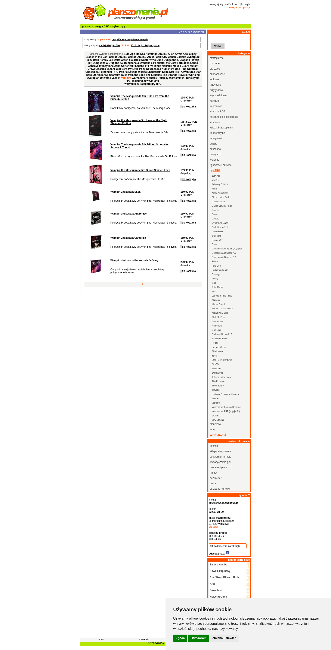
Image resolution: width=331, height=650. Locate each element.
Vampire (216, 403)
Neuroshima (153, 68)
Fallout (159, 62)
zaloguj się (216, 4)
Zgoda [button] (180, 638)
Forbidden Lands (187, 62)
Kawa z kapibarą (220, 570)
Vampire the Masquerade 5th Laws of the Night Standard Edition (138, 122)
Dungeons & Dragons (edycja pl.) (227, 248)
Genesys (93, 65)
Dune (160, 59)
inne (111, 65)
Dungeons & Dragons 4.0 (108, 62)
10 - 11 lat (136, 45)
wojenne (214, 159)
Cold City (161, 56)
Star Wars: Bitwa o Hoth (224, 577)
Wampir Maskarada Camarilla (128, 237)
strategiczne (217, 58)
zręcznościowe (218, 95)
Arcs (213, 583)
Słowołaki (216, 590)
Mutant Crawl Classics (222, 308)
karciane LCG (217, 111)
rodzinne (215, 63)
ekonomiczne (217, 74)
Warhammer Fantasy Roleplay (150, 77)
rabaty (213, 472)
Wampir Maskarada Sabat (125, 191)
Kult (131, 65)
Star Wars (216, 364)
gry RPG (104, 26)
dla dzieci (134, 59)
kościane (215, 122)
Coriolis (181, 56)
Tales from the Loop (133, 74)
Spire (165, 71)
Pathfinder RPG (108, 71)
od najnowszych (139, 39)
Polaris (123, 71)
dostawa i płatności (220, 467)
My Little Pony (136, 68)
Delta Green (121, 59)
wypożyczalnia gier (220, 462)
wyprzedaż (218, 434)
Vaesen (116, 77)
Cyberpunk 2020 (220, 223)
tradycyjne (216, 84)
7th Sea (140, 53)
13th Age (129, 53)
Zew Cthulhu (151, 80)
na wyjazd (215, 154)
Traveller (183, 74)
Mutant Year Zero (116, 68)
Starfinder (98, 74)
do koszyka (189, 106)
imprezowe (216, 106)
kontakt (214, 445)
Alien (171, 53)
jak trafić (213, 526)
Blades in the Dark (97, 56)
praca (213, 483)
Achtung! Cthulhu (156, 53)
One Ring (180, 68)
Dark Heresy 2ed (103, 59)
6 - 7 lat (116, 45)
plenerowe (216, 424)
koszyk (245, 4)
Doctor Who (148, 59)
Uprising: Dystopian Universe (225, 394)
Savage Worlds (137, 71)
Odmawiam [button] (199, 638)
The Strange (170, 74)
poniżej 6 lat (105, 45)
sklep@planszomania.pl (223, 502)
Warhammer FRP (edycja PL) (226, 411)
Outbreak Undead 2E (222, 334)
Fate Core (170, 62)
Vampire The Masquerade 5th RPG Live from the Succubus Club (139, 98)
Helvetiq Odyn (218, 596)
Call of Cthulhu (118, 56)
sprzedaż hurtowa (220, 488)
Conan (172, 56)
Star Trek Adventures (182, 71)
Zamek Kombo (219, 564)
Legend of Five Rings (148, 65)
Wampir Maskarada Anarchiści (128, 213)
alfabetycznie (124, 39)
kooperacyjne (217, 132)
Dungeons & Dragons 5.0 (139, 62)
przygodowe (217, 90)
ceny (114, 39)
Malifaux (167, 65)
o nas (101, 639)
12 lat (145, 45)
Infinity (103, 65)
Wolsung (137, 80)
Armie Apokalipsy (186, 53)
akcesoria (215, 149)
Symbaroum (112, 74)
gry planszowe (90, 26)
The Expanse (154, 74)
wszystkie (154, 45)
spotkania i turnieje (220, 456)
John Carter (121, 65)
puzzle (213, 143)
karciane (214, 100)
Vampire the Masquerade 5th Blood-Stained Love (140, 170)
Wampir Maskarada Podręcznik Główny (134, 260)
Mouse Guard (181, 65)
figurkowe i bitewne (221, 165)
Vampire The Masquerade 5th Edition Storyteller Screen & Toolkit (139, 146)
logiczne (214, 79)
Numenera (168, 68)
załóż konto (232, 4)
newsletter (216, 478)
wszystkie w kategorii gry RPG (142, 83)
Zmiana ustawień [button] (224, 638)
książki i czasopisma (221, 127)
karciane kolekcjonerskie (224, 116)
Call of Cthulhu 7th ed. (141, 56)
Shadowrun (154, 71)
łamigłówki (216, 138)
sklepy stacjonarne (220, 451)
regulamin (144, 639)
